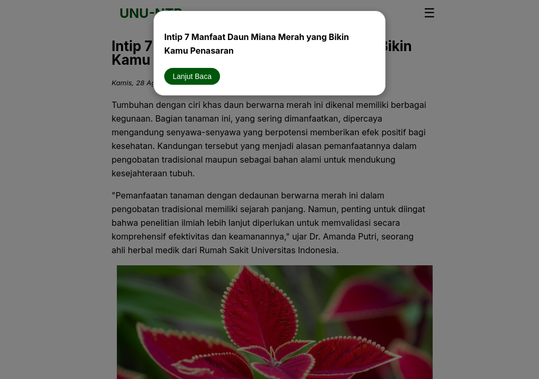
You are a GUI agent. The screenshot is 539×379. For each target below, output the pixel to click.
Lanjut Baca (192, 76)
